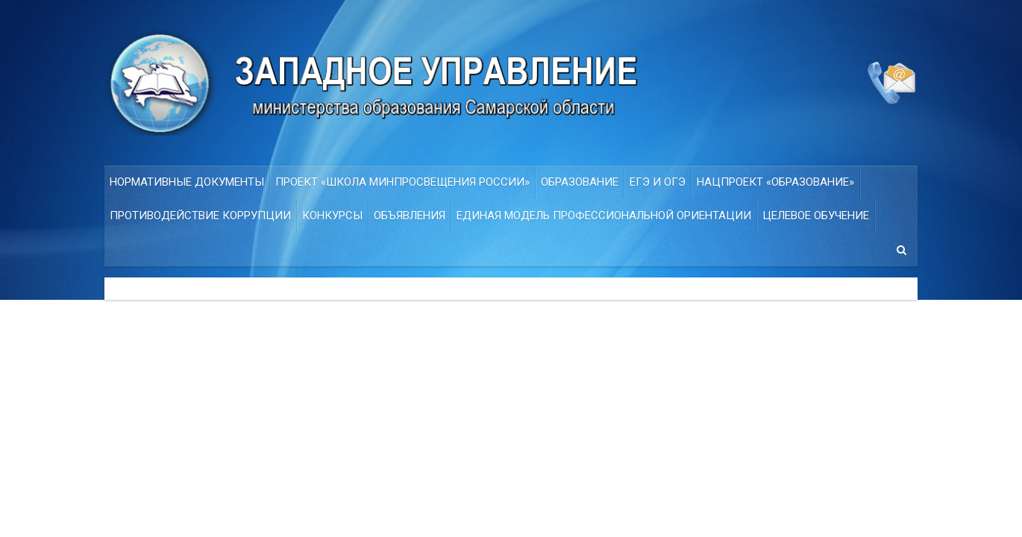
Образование (579, 182)
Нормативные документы (187, 182)
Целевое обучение (815, 215)
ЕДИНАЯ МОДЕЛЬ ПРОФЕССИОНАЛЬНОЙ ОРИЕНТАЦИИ (604, 215)
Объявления (409, 215)
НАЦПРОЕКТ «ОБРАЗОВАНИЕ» (775, 182)
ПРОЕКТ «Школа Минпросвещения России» (402, 182)
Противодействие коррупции (200, 215)
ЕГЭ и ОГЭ (658, 182)
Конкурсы (332, 215)
